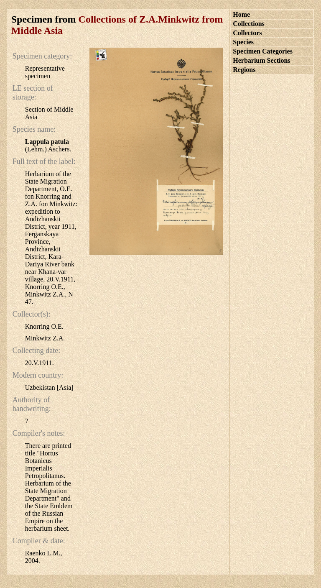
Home (241, 14)
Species (243, 42)
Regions (244, 69)
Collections (249, 23)
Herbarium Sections (261, 60)
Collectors (247, 32)
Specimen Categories (263, 51)
